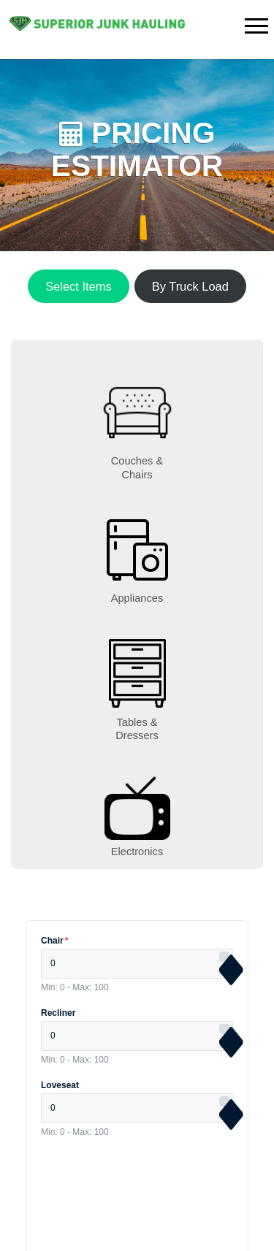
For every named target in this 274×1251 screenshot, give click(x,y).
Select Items (78, 286)
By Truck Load (190, 286)
